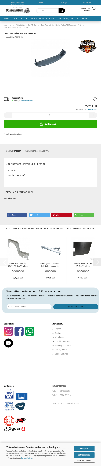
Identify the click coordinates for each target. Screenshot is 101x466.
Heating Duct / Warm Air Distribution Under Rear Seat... (50, 264)
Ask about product (13, 134)
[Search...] (62, 10)
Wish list (87, 2)
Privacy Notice (26, 458)
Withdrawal (59, 337)
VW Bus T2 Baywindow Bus (43, 19)
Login (64, 2)
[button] (8, 115)
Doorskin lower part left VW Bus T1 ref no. (83, 264)
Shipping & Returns (63, 345)
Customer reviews (37, 150)
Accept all (84, 449)
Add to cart (47, 124)
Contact (58, 333)
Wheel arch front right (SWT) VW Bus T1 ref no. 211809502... (18, 264)
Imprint (58, 329)
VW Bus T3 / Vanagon (68, 19)
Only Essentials (84, 455)
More (84, 19)
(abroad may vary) (27, 101)
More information (84, 460)
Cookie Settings (61, 354)
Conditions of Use (62, 341)
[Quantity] (50, 115)
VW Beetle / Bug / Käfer (15, 19)
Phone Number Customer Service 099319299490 (17, 3)
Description (13, 150)
